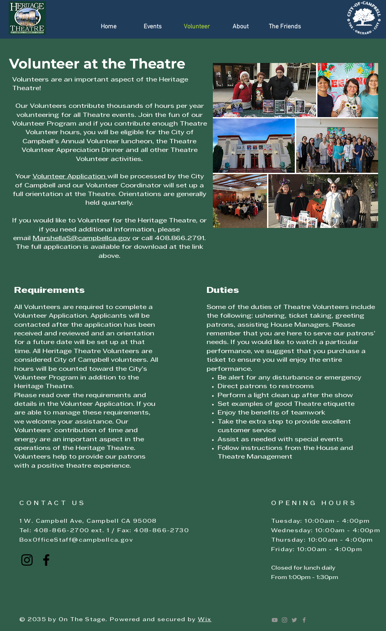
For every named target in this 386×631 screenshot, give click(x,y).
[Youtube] (274, 620)
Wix (204, 619)
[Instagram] (284, 620)
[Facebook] (304, 620)
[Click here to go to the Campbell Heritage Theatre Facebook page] (46, 560)
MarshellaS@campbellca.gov (81, 238)
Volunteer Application (70, 176)
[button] (153, 27)
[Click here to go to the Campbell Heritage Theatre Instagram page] (27, 560)
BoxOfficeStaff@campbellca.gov (76, 540)
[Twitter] (294, 620)
